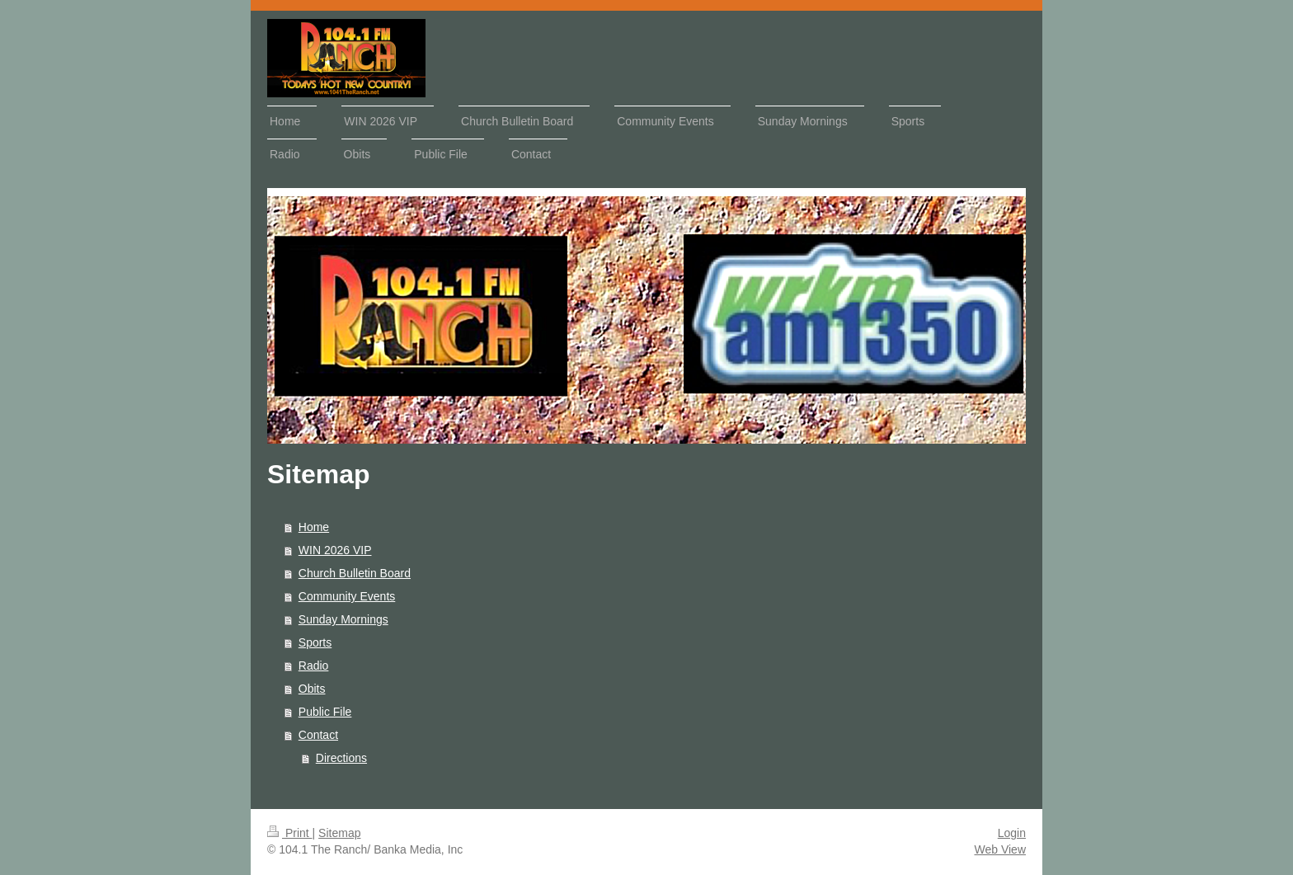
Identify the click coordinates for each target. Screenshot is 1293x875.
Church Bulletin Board (355, 573)
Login (1012, 833)
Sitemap (339, 833)
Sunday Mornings (343, 619)
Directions (341, 757)
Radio (314, 665)
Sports (315, 642)
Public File (325, 711)
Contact (318, 734)
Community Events (347, 596)
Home (314, 527)
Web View (1000, 849)
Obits (312, 688)
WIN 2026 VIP (335, 550)
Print (290, 833)
